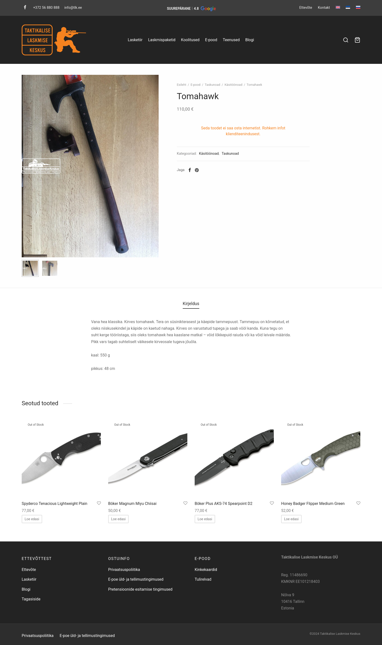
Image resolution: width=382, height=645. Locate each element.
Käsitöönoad (233, 85)
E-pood (211, 40)
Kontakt (324, 8)
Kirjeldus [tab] (191, 303)
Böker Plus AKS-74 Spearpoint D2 (223, 503)
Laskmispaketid (161, 40)
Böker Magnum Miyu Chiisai (132, 503)
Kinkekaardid (206, 569)
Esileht (181, 85)
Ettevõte (305, 8)
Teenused (231, 40)
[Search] (346, 40)
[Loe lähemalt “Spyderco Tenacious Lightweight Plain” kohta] (32, 519)
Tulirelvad (203, 579)
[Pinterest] (197, 170)
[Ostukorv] (357, 40)
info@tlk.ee (73, 8)
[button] (190, 8)
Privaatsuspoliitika (124, 569)
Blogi (249, 40)
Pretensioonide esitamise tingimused (140, 589)
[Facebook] (25, 7)
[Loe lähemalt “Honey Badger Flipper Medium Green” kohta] (291, 519)
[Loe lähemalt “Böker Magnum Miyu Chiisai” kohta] (118, 519)
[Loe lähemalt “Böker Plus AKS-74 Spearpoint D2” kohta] (205, 519)
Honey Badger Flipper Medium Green (312, 503)
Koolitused (190, 40)
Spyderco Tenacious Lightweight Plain (54, 503)
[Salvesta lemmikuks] (99, 503)
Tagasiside (31, 599)
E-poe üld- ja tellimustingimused (135, 579)
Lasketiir (135, 40)
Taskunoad (212, 85)
